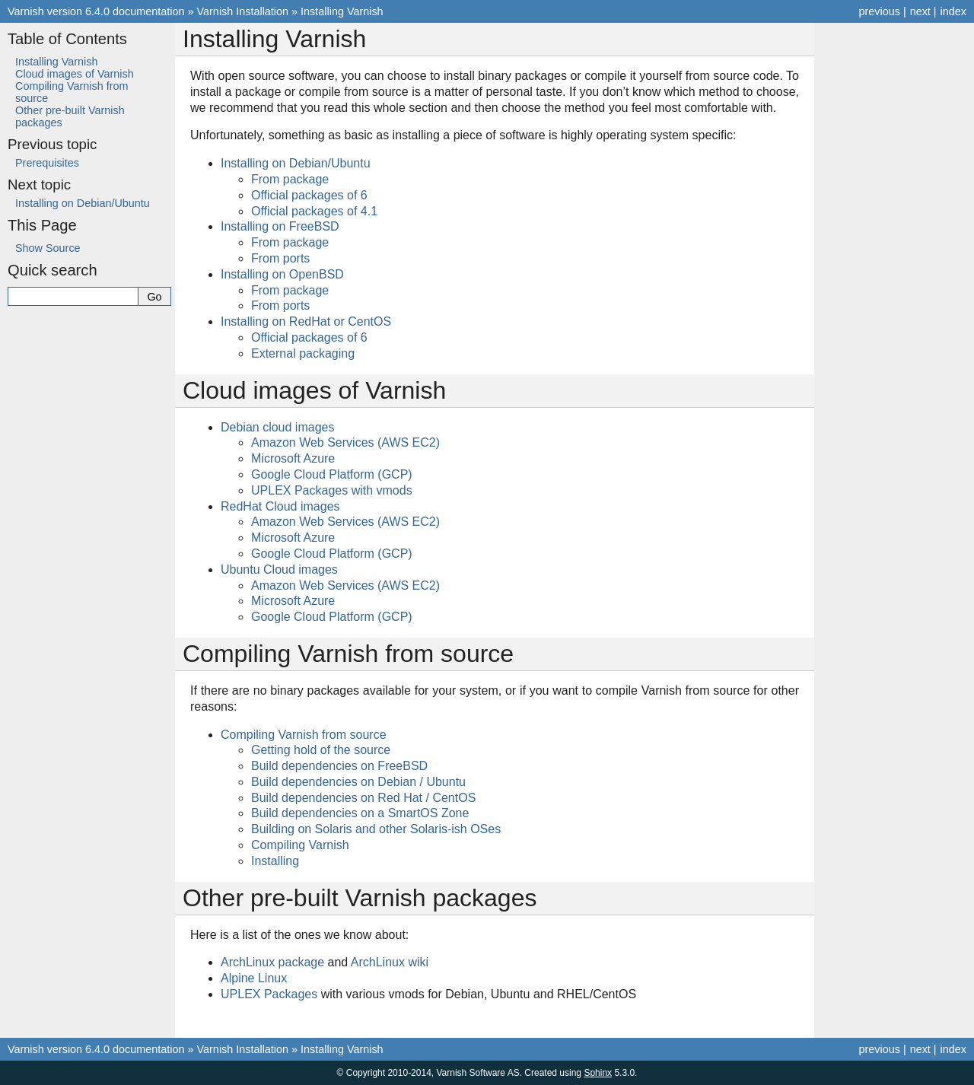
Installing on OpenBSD (282, 274)
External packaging (303, 353)
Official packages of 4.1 (314, 211)
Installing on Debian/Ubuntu (296, 163)
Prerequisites (47, 163)
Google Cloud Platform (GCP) (331, 474)
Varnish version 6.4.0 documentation (96, 11)
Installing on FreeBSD (280, 226)
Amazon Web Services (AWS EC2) (345, 442)
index (953, 11)
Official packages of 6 (309, 195)
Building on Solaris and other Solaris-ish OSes (376, 828)
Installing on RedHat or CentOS (306, 321)
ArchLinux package (272, 962)
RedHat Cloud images (280, 506)
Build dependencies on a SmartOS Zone (360, 813)
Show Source (48, 248)
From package (290, 179)
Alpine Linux (254, 978)
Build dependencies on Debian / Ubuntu (358, 781)
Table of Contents (67, 38)
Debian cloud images (277, 427)
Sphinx (598, 1073)
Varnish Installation (243, 11)
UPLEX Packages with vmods (331, 490)
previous (878, 11)
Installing (275, 860)
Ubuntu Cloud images (279, 569)
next (920, 11)
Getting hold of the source (320, 749)
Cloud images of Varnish (74, 74)
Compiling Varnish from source (304, 734)
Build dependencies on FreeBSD (339, 765)
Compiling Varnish (300, 844)
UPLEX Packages (269, 994)
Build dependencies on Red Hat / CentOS (363, 797)
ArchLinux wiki (389, 962)
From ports (280, 258)
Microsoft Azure (293, 458)
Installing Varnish (342, 11)
